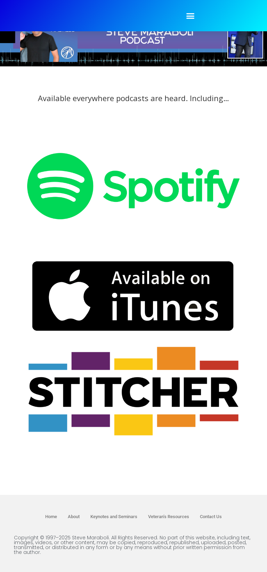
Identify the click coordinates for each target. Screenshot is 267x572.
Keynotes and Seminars (113, 516)
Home (51, 516)
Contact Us (211, 516)
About (74, 516)
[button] (190, 15)
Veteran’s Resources (168, 516)
